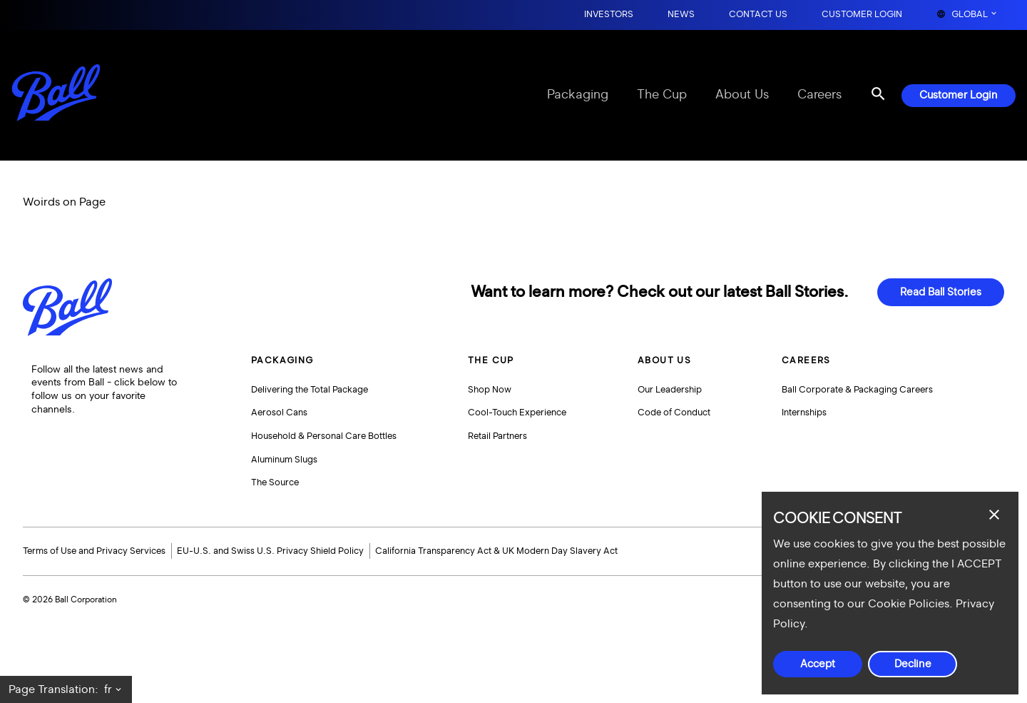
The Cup (662, 94)
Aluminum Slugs (284, 460)
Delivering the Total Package (309, 390)
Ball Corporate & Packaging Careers (857, 390)
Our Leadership (670, 390)
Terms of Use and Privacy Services (94, 551)
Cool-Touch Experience (517, 413)
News (681, 14)
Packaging (577, 94)
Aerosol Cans (279, 413)
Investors (608, 14)
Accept (817, 664)
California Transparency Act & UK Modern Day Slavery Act (496, 551)
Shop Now (489, 390)
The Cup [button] (491, 360)
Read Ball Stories (940, 292)
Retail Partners (497, 436)
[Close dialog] (994, 514)
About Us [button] (664, 360)
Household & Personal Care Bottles (324, 436)
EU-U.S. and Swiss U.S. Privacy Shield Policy (270, 551)
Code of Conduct (674, 413)
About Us (742, 94)
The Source (275, 482)
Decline (912, 664)
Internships (804, 413)
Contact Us (758, 14)
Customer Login (862, 14)
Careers (819, 94)
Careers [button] (806, 360)
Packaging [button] (282, 360)
